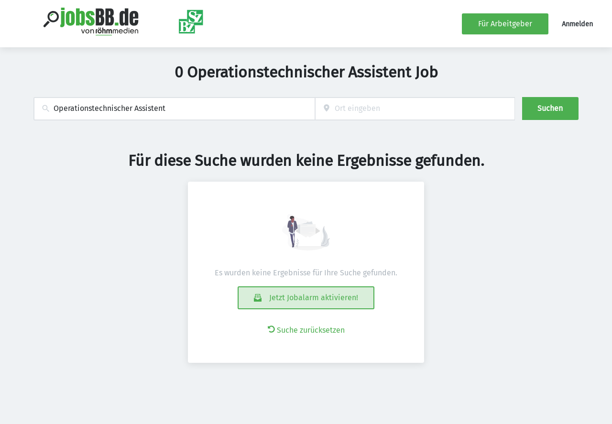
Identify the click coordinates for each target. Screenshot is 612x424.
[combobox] (174, 108)
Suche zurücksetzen (306, 330)
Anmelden (577, 24)
